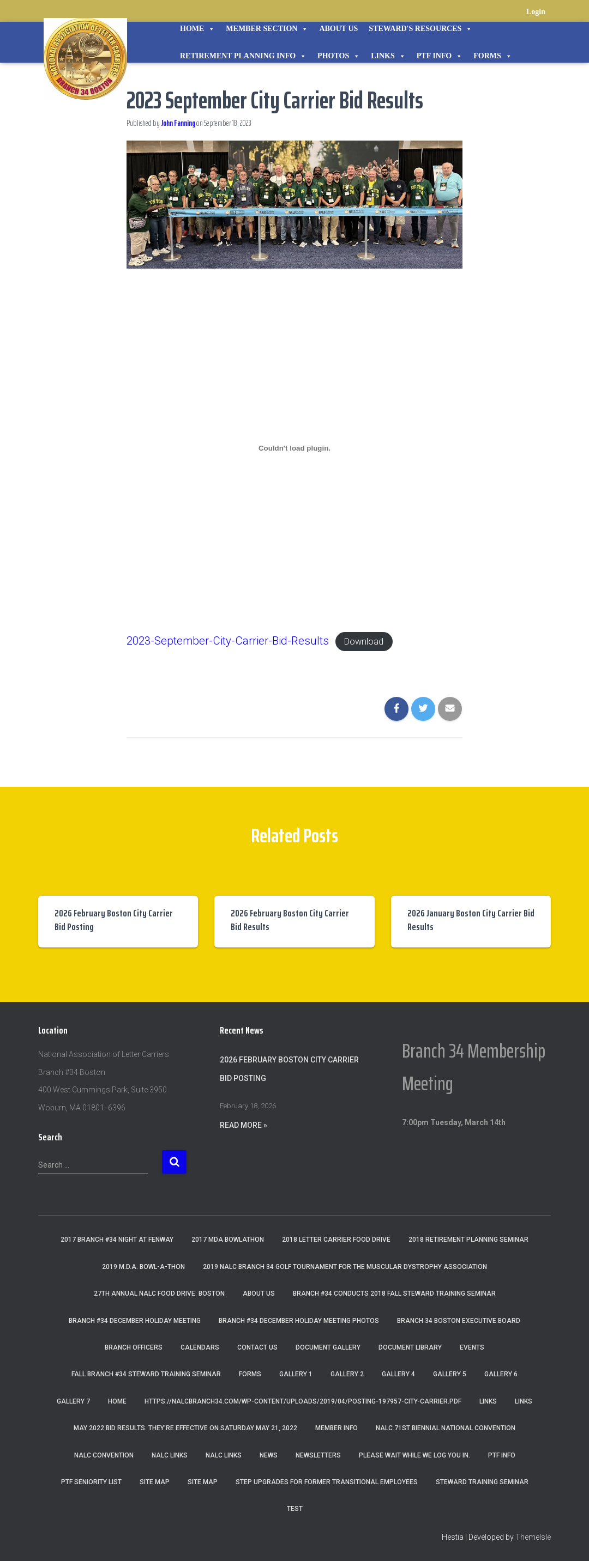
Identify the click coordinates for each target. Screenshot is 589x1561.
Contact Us (257, 1347)
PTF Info (439, 56)
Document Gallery (328, 1347)
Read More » (243, 1125)
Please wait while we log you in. (414, 1455)
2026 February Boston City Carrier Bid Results (290, 920)
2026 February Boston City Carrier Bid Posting (114, 920)
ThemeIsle (533, 1537)
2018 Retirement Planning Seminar (468, 1239)
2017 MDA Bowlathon (227, 1239)
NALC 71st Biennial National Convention (445, 1428)
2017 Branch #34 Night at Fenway (117, 1239)
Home (197, 28)
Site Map (155, 1482)
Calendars (200, 1347)
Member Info (336, 1428)
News (269, 1455)
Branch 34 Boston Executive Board (458, 1321)
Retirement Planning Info (243, 56)
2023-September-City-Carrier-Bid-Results (238, 640)
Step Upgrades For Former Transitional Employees (327, 1482)
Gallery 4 (398, 1374)
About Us (338, 29)
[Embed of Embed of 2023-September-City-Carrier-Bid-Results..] (295, 448)
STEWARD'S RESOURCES (420, 28)
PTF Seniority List (91, 1482)
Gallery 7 (73, 1401)
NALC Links (224, 1455)
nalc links (170, 1455)
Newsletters (318, 1455)
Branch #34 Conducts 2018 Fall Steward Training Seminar (394, 1293)
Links (388, 56)
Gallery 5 (449, 1374)
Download (388, 641)
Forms (492, 56)
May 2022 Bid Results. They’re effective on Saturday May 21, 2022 (185, 1428)
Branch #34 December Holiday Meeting (135, 1321)
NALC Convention (104, 1455)
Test (295, 1509)
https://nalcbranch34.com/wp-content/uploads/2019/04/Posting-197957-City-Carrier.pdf (303, 1401)
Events (472, 1347)
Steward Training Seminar (482, 1482)
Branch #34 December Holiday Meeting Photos (299, 1321)
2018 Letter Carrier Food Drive (336, 1239)
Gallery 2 (347, 1374)
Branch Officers (134, 1347)
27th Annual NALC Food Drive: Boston (159, 1293)
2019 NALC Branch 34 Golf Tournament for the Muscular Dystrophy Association (345, 1267)
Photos (338, 56)
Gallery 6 (501, 1374)
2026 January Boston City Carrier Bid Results (470, 920)
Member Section (267, 28)
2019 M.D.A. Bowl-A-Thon (143, 1267)
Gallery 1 (295, 1374)
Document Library (410, 1347)
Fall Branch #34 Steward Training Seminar (146, 1374)
